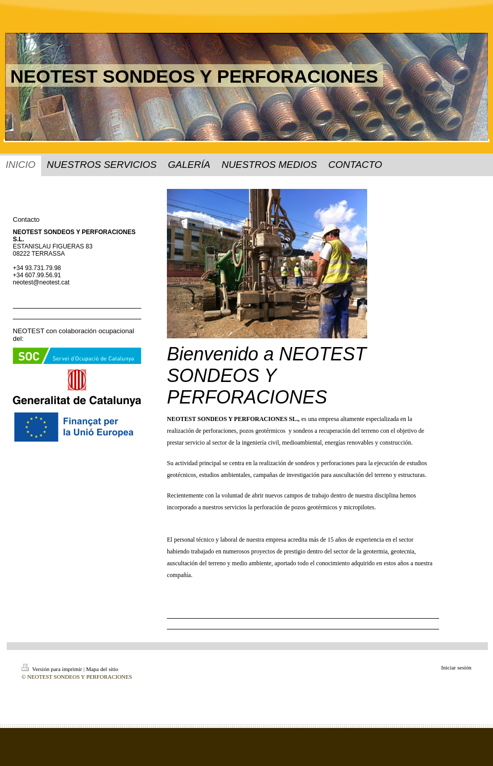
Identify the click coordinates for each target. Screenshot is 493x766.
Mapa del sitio (102, 669)
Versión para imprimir (52, 669)
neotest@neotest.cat (41, 282)
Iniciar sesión (456, 667)
